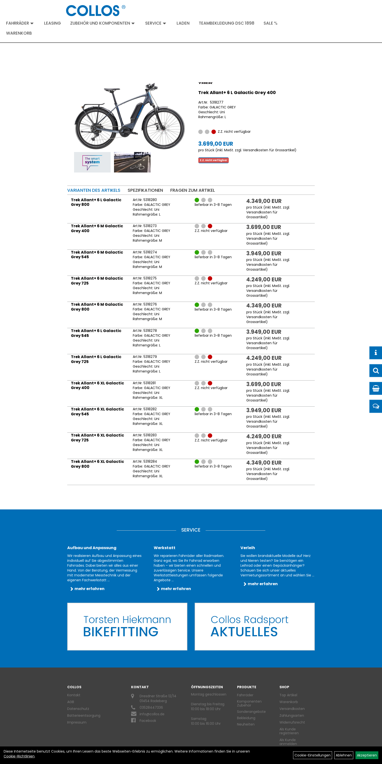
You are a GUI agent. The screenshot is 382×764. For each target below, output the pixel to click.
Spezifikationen (145, 190)
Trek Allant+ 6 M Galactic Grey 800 (97, 307)
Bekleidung (246, 718)
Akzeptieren (367, 755)
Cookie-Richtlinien (19, 756)
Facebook (148, 720)
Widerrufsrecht (292, 722)
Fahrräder (20, 23)
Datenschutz (78, 708)
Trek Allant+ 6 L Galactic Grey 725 (96, 359)
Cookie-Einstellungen (313, 755)
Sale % (270, 23)
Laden (183, 23)
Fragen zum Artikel (192, 190)
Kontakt (73, 695)
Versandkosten (292, 708)
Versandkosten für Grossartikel (269, 150)
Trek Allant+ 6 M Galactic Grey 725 (97, 281)
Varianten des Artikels (93, 190)
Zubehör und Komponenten (102, 23)
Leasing (52, 23)
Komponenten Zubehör (249, 703)
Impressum (76, 722)
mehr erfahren (90, 589)
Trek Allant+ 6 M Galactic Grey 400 (97, 228)
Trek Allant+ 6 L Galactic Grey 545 (96, 333)
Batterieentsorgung (83, 715)
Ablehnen (344, 755)
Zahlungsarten (291, 715)
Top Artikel (288, 695)
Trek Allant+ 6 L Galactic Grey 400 (237, 92)
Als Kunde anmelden (288, 741)
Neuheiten (246, 724)
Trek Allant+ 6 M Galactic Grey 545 (97, 254)
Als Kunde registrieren (289, 731)
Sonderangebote (251, 711)
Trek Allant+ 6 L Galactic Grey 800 (96, 202)
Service (155, 23)
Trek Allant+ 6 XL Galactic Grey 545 (97, 411)
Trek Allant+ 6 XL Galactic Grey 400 (97, 385)
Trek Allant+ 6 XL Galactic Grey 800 (97, 464)
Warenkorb (19, 33)
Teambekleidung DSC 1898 (226, 23)
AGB (70, 701)
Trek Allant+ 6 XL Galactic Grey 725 (97, 437)
